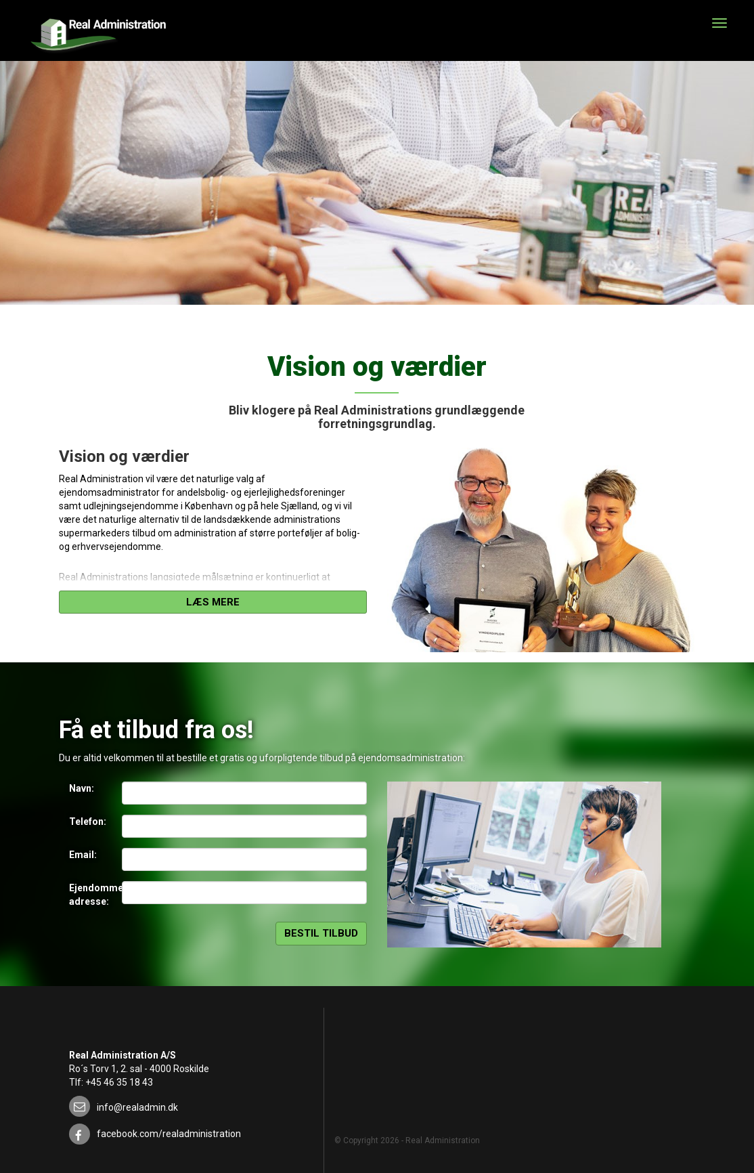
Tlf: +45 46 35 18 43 (111, 1082)
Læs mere (213, 602)
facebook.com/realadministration (169, 1133)
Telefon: (87, 821)
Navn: (81, 788)
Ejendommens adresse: (90, 894)
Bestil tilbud (321, 933)
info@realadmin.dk (137, 1107)
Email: (83, 854)
